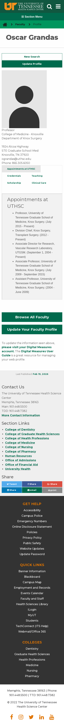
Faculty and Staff (32, 598)
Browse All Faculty (32, 317)
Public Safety (32, 543)
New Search (32, 56)
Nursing (32, 670)
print (52, 490)
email (31, 490)
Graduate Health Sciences (32, 654)
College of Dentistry (20, 429)
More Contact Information (21, 415)
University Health (17, 469)
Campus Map (32, 582)
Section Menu (32, 16)
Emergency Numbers (32, 521)
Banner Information (32, 571)
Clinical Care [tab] (39, 183)
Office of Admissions (20, 460)
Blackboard (32, 576)
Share (35, 485)
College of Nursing (19, 447)
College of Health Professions (27, 438)
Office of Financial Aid (21, 464)
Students (32, 620)
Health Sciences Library (32, 604)
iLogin (32, 609)
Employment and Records (32, 587)
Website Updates (32, 548)
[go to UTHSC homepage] (3, 24)
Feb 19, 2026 (40, 374)
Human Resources (18, 456)
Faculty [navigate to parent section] (20, 24)
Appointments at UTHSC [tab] (21, 169)
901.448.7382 (46, 695)
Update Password (32, 554)
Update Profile (32, 63)
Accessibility (32, 510)
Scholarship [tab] (14, 183)
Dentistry (32, 648)
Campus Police (32, 515)
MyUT (32, 615)
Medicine (32, 665)
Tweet (14, 485)
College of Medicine (20, 442)
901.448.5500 (18, 695)
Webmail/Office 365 (32, 631)
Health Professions (32, 659)
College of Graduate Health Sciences (32, 434)
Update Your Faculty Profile (32, 329)
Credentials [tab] (14, 176)
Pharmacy (32, 676)
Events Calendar (32, 593)
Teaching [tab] (37, 176)
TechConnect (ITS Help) (32, 626)
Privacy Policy (32, 537)
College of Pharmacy (20, 451)
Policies (32, 532)
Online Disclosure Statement (32, 526)
